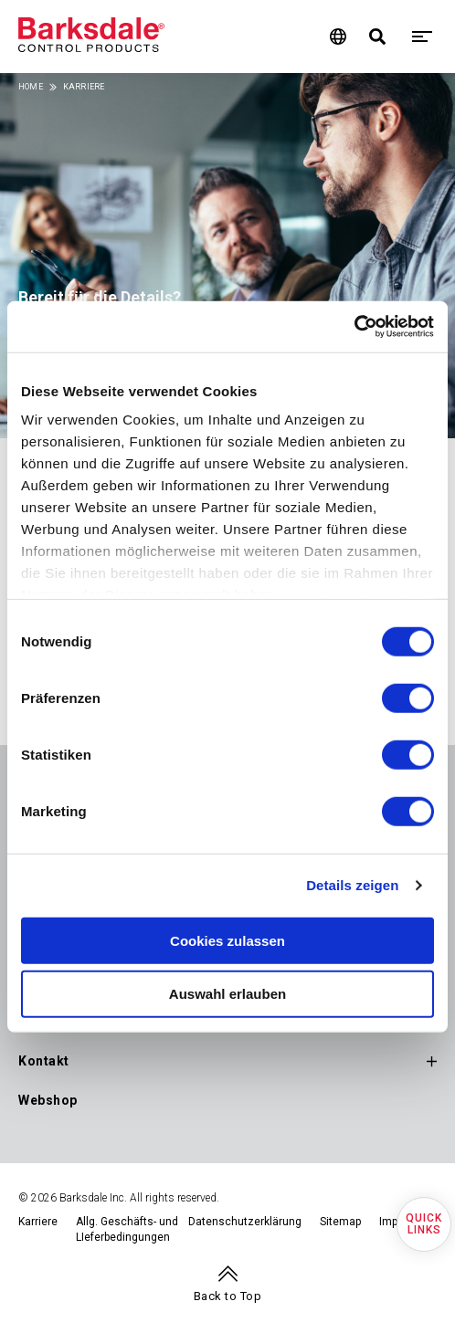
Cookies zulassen (227, 940)
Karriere (38, 1221)
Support (44, 1021)
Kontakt (43, 1061)
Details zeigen (352, 885)
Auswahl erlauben (227, 994)
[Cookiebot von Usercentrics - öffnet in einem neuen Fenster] (354, 327)
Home (30, 86)
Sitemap (340, 1221)
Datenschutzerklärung (245, 1221)
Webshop (48, 1100)
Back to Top (228, 1296)
